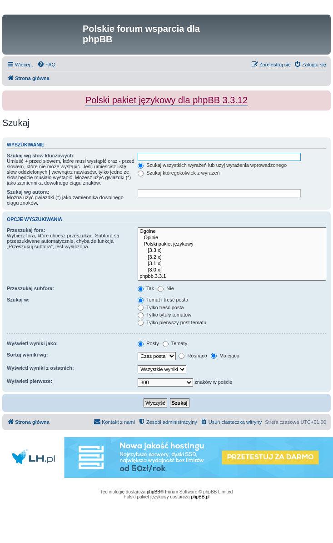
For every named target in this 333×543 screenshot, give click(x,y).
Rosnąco (193, 355)
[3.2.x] (232, 257)
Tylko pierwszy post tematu (172, 322)
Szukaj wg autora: (28, 192)
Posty (148, 343)
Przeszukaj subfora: (30, 288)
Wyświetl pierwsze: (29, 381)
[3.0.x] (232, 270)
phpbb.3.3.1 (232, 276)
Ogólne (232, 231)
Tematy (175, 343)
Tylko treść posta (161, 307)
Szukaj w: (18, 299)
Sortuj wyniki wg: (27, 354)
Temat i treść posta (163, 299)
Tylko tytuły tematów (164, 314)
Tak (146, 288)
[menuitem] (46, 64)
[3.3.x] (232, 250)
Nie (166, 288)
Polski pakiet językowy (232, 244)
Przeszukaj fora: (26, 230)
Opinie (232, 238)
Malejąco (225, 355)
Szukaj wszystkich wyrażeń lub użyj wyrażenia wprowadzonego (212, 165)
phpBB (153, 491)
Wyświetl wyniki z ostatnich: (40, 368)
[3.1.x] (232, 264)
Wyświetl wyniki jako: (32, 343)
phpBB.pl (200, 496)
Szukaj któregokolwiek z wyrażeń (178, 173)
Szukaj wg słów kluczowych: (41, 155)
